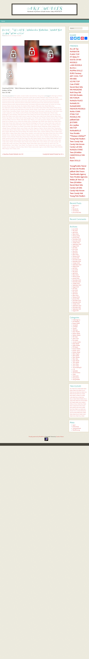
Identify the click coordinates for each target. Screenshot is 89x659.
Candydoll (75, 325)
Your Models (75, 133)
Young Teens (41, 96)
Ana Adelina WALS (25, 106)
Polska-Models (54, 138)
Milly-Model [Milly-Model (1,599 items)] (75, 400)
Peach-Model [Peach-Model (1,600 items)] (83, 412)
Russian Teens (76, 350)
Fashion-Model (76, 333)
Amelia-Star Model (15, 106)
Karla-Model (9, 123)
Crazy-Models (16, 113)
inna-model (37, 119)
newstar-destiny (39, 135)
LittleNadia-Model (15, 128)
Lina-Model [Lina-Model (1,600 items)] (82, 395)
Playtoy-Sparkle (37, 138)
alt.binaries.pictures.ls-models (35, 101)
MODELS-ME (75, 117)
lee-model (40, 124)
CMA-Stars (75, 330)
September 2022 (77, 305)
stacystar (56, 141)
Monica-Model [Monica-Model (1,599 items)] (77, 404)
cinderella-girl (48, 111)
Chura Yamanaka (39, 111)
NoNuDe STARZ (76, 150)
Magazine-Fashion (38, 128)
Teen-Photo (76, 364)
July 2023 (75, 288)
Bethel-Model (53, 107)
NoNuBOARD (75, 106)
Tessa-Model (21, 145)
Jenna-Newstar (10, 121)
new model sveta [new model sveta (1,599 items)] (82, 409)
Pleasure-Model (46, 138)
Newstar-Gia (56, 135)
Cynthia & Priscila (24, 113)
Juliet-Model (48, 121)
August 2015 (76, 310)
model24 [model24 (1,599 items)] (83, 402)
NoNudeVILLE (75, 130)
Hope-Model (30, 119)
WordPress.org (76, 430)
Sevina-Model (32, 141)
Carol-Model (49, 109)
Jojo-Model (41, 121)
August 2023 (76, 287)
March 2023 (75, 295)
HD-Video (75, 337)
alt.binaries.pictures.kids (21, 101)
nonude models (25, 96)
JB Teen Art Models (77, 169)
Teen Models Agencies (78, 177)
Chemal (74, 328)
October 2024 (76, 263)
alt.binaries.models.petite (28, 99)
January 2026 (76, 237)
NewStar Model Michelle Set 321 (12, 154)
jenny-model (17, 121)
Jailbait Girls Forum (77, 171)
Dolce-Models (76, 331)
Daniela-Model (43, 113)
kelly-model (55, 123)
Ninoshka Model (54, 136)
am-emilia (57, 104)
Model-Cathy (37, 131)
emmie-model (26, 116)
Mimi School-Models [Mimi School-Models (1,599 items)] (83, 400)
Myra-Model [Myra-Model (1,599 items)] (83, 404)
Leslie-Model (47, 124)
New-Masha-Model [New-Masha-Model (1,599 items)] (81, 407)
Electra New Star (45, 114)
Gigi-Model (9, 118)
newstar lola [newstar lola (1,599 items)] (79, 410)
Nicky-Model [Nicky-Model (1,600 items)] (77, 412)
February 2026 (76, 236)
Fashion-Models (76, 335)
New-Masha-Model (48, 133)
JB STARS (73, 122)
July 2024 (75, 268)
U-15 (74, 369)
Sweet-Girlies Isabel (32, 143)
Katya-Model (48, 123)
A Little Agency (76, 320)
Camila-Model (41, 109)
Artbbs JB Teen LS (77, 180)
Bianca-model (9, 109)
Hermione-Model (15, 119)
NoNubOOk (74, 51)
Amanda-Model (6, 106)
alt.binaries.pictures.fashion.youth (53, 99)
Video (74, 374)
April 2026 (75, 232)
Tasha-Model (14, 145)
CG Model (75, 326)
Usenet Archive (33, 96)
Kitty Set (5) (75, 209)
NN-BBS (73, 79)
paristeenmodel (10, 138)
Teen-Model (76, 362)
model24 (43, 131)
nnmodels (18, 35)
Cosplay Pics (9, 113)
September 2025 (77, 244)
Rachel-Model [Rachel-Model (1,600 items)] (79, 414)
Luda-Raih (30, 128)
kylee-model (9, 124)
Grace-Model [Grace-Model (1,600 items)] (82, 393)
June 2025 (75, 249)
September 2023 (77, 285)
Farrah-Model (46, 116)
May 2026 (75, 230)
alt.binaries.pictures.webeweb (51, 102)
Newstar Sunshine (21, 135)
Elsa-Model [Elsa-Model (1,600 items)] (81, 392)
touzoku (48, 145)
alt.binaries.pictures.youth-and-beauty (25, 104)
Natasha (31, 133)
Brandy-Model (17, 109)
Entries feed (76, 426)
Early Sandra (37, 114)
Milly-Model (13, 131)
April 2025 (75, 253)
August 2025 (76, 246)
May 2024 (75, 271)
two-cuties (52, 145)
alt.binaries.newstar (40, 99)
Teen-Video (76, 365)
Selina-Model (25, 141)
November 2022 (77, 302)
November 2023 (77, 281)
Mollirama (48, 131)
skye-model (51, 141)
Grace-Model (34, 118)
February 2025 (76, 256)
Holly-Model (24, 119)
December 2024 (77, 259)
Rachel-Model (9, 140)
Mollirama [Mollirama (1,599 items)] (72, 404)
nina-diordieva (46, 136)
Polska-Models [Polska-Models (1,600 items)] (73, 414)
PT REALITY (74, 57)
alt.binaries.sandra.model (41, 104)
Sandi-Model (39, 140)
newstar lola (13, 135)
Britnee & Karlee (25, 109)
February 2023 (76, 297)
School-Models (17, 141)
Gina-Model (16, 118)
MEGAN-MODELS (57, 130)
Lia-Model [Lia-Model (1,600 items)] (77, 395)
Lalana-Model (26, 124)
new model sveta (37, 133)
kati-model (22, 123)
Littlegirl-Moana (6, 128)
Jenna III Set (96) (77, 212)
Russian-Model (76, 352)
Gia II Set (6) (76, 210)
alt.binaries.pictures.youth (8, 104)
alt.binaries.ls (18, 99)
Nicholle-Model (15, 136)
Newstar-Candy (31, 135)
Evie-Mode (33, 116)
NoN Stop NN (75, 92)
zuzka (18, 148)
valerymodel (35, 147)
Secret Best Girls (76, 87)
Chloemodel (32, 111)
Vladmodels (76, 376)
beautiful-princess (31, 107)
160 (73, 207)
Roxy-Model (32, 140)
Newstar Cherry (6, 135)
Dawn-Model (50, 113)
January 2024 (76, 278)
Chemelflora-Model (15, 111)
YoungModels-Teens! (78, 166)
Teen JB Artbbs (75, 152)
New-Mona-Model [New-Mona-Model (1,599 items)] (74, 409)
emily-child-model (17, 116)
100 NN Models (76, 95)
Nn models (17, 96)
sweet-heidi (40, 143)
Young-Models (76, 379)
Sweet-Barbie (22, 143)
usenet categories (11, 147)
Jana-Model (54, 119)
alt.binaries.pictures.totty (8, 102)
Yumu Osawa (13, 148)
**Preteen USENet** (78, 136)
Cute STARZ (74, 84)
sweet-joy (46, 143)
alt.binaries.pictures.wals (37, 102)
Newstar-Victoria (6, 136)
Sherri (38, 141)
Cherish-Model (24, 111)
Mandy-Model (47, 128)
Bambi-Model (14, 107)
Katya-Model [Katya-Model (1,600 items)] (72, 395)
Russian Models (76, 348)
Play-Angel (25, 138)
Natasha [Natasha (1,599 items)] (74, 407)
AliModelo (42, 97)
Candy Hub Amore (77, 144)
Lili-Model (8, 126)
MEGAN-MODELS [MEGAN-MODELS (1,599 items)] (80, 398)
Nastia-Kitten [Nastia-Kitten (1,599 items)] (79, 405)
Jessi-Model (24, 121)
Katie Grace (41, 123)
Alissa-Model (49, 97)
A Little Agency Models (56, 96)
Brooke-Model (33, 109)
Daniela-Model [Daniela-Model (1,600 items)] (76, 392)
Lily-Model (14, 126)
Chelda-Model (6, 111)
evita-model (39, 116)
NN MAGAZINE (76, 90)
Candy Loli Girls (76, 147)
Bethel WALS (46, 107)
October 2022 (76, 304)
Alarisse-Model (6, 97)
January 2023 (76, 299)
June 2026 (75, 229)
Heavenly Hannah (50, 118)
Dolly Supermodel (22, 114)
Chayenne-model (57, 109)
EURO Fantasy (75, 73)
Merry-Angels (5, 131)
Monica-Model (55, 131)
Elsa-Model (9, 116)
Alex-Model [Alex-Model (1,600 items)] (72, 388)
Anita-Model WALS (46, 106)
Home (3, 21)
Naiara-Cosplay (10, 133)
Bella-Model (39, 107)
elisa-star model (54, 114)
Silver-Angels (76, 354)
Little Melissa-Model (36, 126)
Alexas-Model (36, 97)
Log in (74, 425)
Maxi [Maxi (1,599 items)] (83, 397)
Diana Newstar (13, 114)
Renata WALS (25, 140)
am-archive (51, 104)
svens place (16, 143)
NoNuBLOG (74, 103)
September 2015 (77, 309)
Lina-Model (20, 126)
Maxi (35, 130)
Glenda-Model (23, 118)
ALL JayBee (74, 125)
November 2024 (77, 261)
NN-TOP (73, 128)
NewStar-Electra (48, 135)
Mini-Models (30, 131)
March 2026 (76, 234)
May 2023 (75, 292)
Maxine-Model (40, 130)
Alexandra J (20, 97)
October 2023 (76, 283)
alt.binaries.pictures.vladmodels (23, 102)
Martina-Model (21, 130)
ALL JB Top (74, 49)
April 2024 (75, 273)
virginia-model (43, 147)
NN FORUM (74, 98)
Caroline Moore (60, 436)
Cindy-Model (55, 111)
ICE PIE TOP (75, 81)
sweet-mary (53, 143)
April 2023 (75, 293)
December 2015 (77, 307)
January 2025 (76, 258)
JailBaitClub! (74, 120)
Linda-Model (27, 126)
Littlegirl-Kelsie (55, 126)
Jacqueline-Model (45, 119)
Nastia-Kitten (17, 133)
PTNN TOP (74, 114)
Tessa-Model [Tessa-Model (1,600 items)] (81, 416)
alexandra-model (27, 97)
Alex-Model (13, 97)
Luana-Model (24, 128)
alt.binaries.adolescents (8, 99)
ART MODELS (44, 8)
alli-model (55, 97)
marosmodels (5, 130)
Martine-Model (29, 130)
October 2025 (76, 242)
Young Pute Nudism (77, 139)
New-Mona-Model (57, 133)
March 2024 (76, 275)
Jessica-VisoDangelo (33, 121)
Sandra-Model (47, 140)
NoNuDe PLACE (76, 100)
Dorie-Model (30, 114)
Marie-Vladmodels (56, 128)
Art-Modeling (76, 321)
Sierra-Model (43, 141)
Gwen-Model (42, 118)
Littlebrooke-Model (46, 126)
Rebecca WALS (17, 140)
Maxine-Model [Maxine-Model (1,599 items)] (73, 398)
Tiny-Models (29, 145)
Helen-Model (59, 118)
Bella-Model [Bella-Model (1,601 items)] (83, 388)
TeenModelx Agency (78, 174)
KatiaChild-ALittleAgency (31, 123)
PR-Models (75, 347)
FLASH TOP (74, 54)
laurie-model (33, 124)
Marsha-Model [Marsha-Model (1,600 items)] (79, 397)
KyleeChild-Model (17, 124)
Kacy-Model (55, 121)
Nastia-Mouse (24, 133)
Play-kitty (30, 138)
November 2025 (77, 241)
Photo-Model (76, 343)
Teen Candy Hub (76, 141)
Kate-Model (16, 123)
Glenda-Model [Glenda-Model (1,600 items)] (76, 393)
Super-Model (76, 360)
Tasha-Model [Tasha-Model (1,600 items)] (76, 416)
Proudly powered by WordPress (36, 436)
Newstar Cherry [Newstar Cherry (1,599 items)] (73, 410)
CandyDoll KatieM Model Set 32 (53, 154)
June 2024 (75, 270)
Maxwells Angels (48, 130)
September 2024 (77, 264)
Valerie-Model (28, 147)
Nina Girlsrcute (37, 136)
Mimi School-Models (21, 131)
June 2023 (75, 290)
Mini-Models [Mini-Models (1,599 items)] (72, 402)
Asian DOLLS (75, 160)
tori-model (35, 145)
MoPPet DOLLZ (76, 70)
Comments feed (77, 428)
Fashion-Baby (54, 116)
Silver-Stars (75, 359)
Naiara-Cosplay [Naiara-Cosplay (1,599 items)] (73, 405)
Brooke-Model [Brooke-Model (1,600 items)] (73, 390)
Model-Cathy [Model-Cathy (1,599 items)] (78, 402)
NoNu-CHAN (75, 111)
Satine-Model (9, 141)
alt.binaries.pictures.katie (8, 101)
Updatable (75, 371)
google (29, 118)
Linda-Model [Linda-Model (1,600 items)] (72, 397)
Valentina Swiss (20, 147)
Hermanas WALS (6, 119)
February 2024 (76, 276)
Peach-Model (18, 138)
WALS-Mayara (50, 147)
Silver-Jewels (76, 355)
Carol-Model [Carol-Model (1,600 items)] (78, 390)
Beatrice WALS (22, 107)
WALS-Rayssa (5, 148)
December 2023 (77, 280)
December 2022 (77, 300)
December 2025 (77, 239)
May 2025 (75, 251)
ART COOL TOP (76, 76)
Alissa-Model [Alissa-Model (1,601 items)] (78, 388)
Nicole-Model (30, 136)
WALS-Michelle (58, 147)
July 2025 (75, 247)
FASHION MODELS (77, 109)
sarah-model (54, 140)
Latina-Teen (76, 338)
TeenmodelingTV (77, 367)
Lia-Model (53, 124)
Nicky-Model (23, 136)
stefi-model (9, 143)
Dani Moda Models (34, 113)
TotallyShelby (41, 145)
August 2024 (76, 266)
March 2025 (75, 254)
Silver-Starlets (76, 357)
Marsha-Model (13, 130)
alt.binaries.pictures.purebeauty (51, 101)
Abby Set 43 (76, 205)
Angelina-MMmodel (36, 106)
